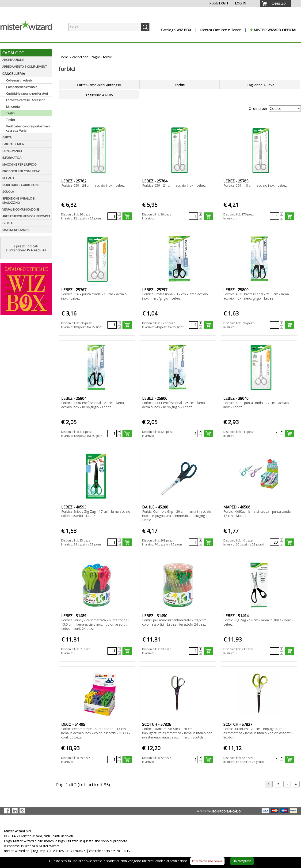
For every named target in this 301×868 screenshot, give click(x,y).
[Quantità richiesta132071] (193, 542)
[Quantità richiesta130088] (112, 325)
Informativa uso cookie (207, 861)
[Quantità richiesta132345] (274, 542)
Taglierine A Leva (260, 84)
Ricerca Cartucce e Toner (220, 29)
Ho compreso (242, 861)
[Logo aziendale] (29, 37)
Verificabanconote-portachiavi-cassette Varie (28, 128)
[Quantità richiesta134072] (274, 759)
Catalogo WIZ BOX (176, 29)
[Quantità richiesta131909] (112, 542)
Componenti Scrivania (21, 87)
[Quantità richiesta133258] (274, 651)
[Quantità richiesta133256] (112, 651)
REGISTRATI (218, 3)
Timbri (10, 120)
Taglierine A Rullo (99, 95)
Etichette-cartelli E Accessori (25, 100)
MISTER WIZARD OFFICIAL (275, 29)
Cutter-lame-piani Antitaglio (99, 84)
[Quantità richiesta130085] (112, 216)
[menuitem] (275, 3)
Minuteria (13, 106)
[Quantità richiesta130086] (193, 216)
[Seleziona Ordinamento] (285, 108)
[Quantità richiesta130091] (112, 433)
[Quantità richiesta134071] (193, 759)
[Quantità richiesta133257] (193, 651)
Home (64, 57)
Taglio (10, 113)
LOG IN (240, 3)
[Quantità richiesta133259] (112, 759)
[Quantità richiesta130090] (274, 325)
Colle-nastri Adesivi (19, 80)
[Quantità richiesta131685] (274, 433)
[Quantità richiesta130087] (274, 216)
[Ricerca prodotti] (105, 27)
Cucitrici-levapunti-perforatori (27, 93)
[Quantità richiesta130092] (193, 433)
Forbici (180, 84)
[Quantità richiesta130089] (193, 325)
